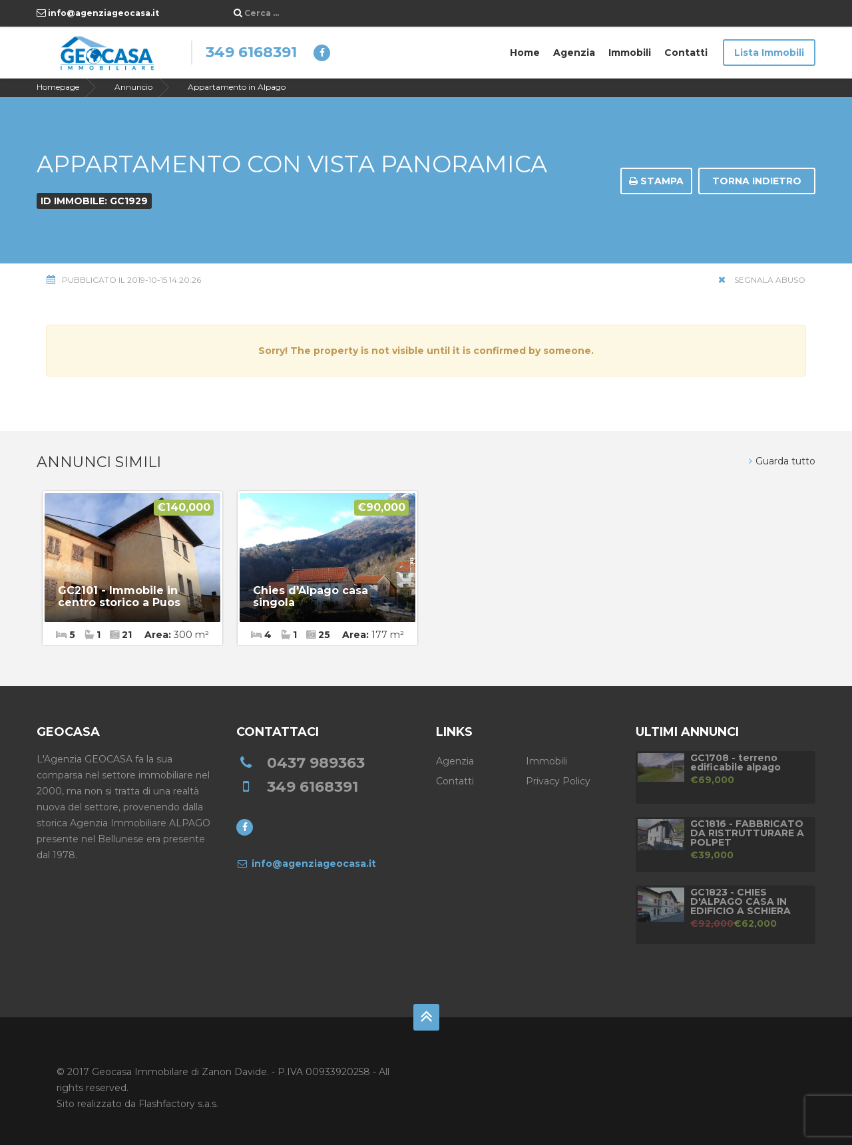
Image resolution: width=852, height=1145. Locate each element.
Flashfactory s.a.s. (178, 1104)
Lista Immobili (769, 53)
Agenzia (574, 53)
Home (525, 53)
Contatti (686, 53)
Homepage (58, 87)
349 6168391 (251, 52)
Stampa (656, 181)
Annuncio (133, 87)
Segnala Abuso (761, 280)
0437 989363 (316, 763)
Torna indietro (756, 181)
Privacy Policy (558, 781)
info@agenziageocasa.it (98, 13)
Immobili (629, 53)
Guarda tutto (782, 461)
